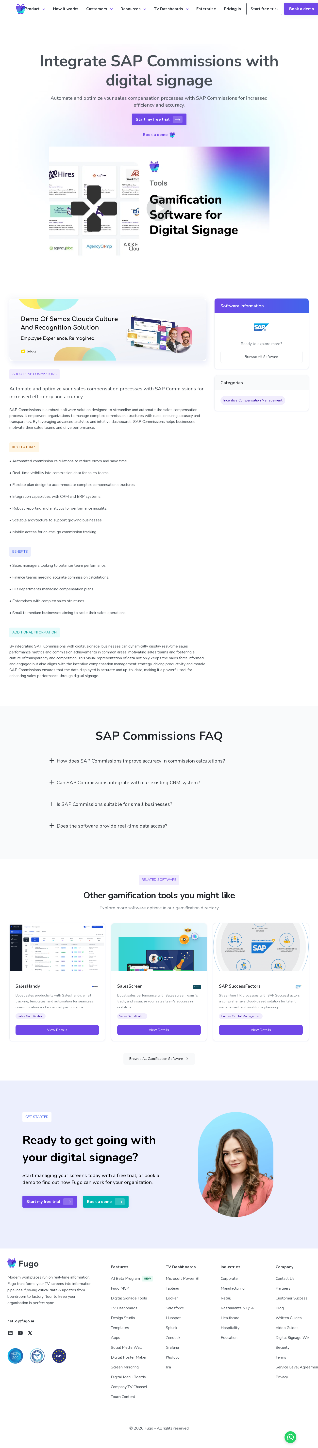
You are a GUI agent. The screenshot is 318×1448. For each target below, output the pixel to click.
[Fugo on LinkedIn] (10, 1333)
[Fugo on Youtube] (20, 1333)
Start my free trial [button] (159, 119)
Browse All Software (261, 356)
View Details (57, 1030)
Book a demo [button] (159, 135)
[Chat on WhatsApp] (290, 1437)
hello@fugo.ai (20, 1321)
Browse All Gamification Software (159, 1058)
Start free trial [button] (264, 9)
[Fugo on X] (30, 1333)
